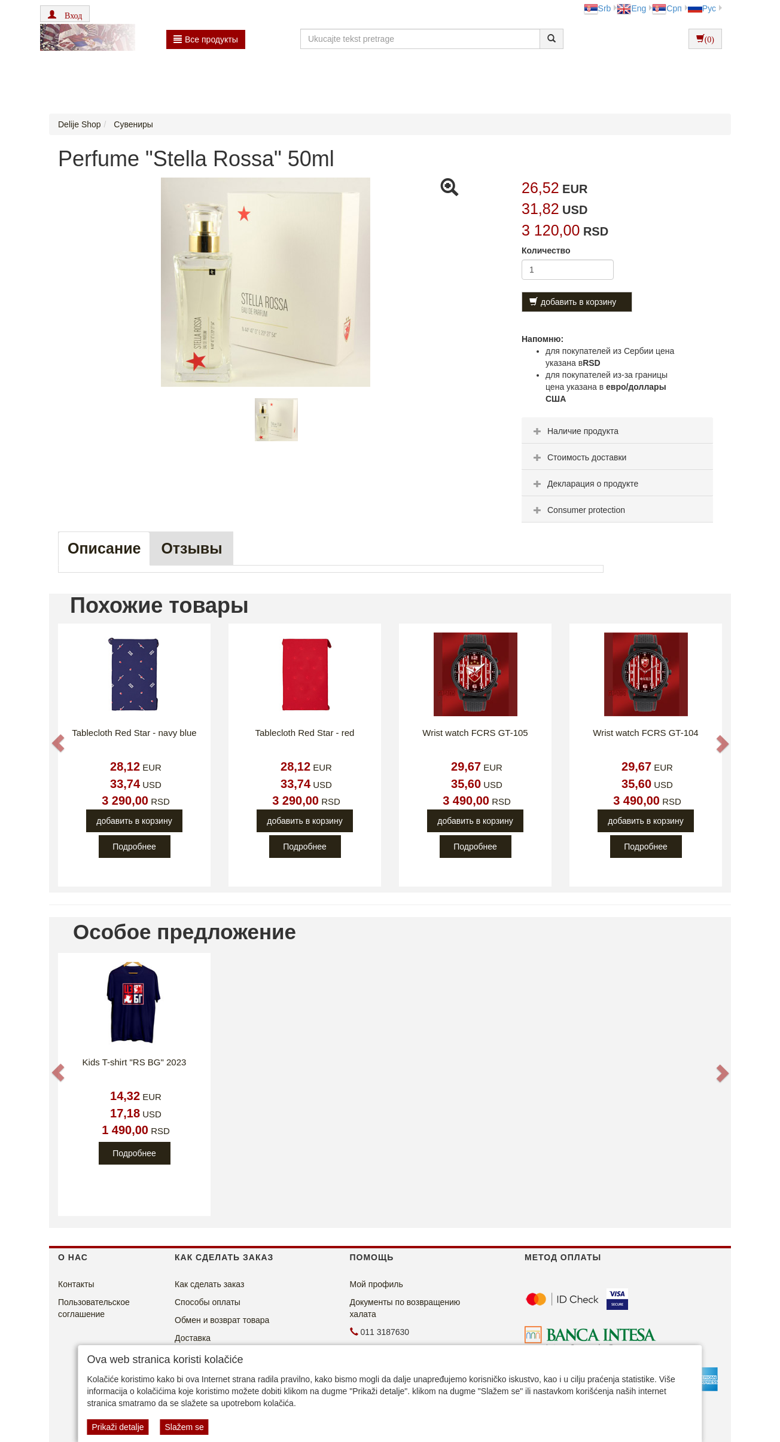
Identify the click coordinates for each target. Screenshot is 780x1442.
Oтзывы (191, 548)
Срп (666, 8)
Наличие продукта (574, 431)
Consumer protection (578, 510)
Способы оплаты (207, 1302)
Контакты (76, 1284)
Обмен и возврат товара (222, 1320)
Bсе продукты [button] (205, 39)
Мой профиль (376, 1284)
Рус (702, 8)
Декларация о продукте (584, 483)
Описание (104, 548)
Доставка (193, 1338)
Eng (631, 8)
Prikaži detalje (118, 1427)
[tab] (617, 430)
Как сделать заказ (209, 1284)
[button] (65, 13)
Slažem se (183, 1427)
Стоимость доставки (578, 457)
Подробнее (134, 846)
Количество (546, 250)
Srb (597, 8)
